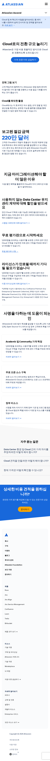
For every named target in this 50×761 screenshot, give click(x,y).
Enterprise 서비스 (11, 714)
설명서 (7, 704)
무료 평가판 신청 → (10, 251)
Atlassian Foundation (13, 565)
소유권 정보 (13, 749)
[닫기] (45, 19)
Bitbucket (8, 623)
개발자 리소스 (10, 709)
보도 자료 (8, 570)
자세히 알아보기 (13, 357)
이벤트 (7, 551)
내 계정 (7, 671)
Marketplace (10, 666)
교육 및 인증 (9, 700)
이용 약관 (13, 745)
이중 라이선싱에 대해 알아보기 (16, 284)
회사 (6, 541)
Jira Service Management (14, 604)
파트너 (7, 695)
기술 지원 (8, 647)
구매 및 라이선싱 (11, 652)
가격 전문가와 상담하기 (25, 59)
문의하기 (8, 574)
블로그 (7, 555)
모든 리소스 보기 (12, 722)
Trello (7, 618)
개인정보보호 (14, 740)
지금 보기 (9, 25)
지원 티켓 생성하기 (13, 679)
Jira (6, 595)
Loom (7, 614)
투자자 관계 (9, 560)
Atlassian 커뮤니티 (12, 657)
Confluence (9, 609)
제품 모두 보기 (11, 632)
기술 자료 (8, 661)
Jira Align (8, 600)
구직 (6, 546)
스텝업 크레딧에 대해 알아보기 (16, 223)
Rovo (7, 590)
